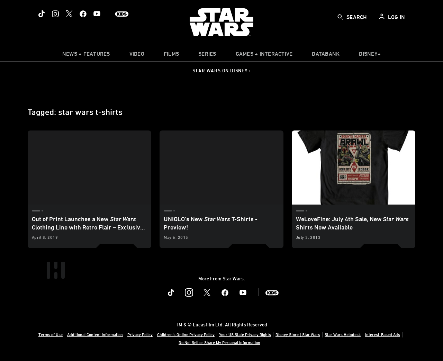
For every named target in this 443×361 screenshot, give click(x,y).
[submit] (340, 17)
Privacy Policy (140, 334)
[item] (86, 55)
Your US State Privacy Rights (245, 334)
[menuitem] (137, 55)
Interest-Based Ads (382, 334)
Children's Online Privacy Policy (186, 334)
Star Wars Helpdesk (343, 334)
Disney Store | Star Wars (297, 334)
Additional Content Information (95, 334)
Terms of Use (50, 334)
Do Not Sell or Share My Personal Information (219, 342)
